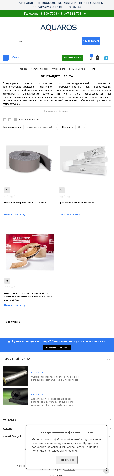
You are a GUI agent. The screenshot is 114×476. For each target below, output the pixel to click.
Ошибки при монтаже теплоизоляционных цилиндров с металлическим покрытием (55, 378)
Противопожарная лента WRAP (77, 202)
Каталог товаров (40, 69)
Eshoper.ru (69, 469)
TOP (106, 470)
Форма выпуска (77, 69)
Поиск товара (91, 41)
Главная (23, 69)
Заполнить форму (57, 347)
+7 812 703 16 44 (77, 13)
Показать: (68, 127)
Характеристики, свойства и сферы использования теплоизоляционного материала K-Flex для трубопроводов (52, 402)
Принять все (66, 459)
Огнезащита (58, 69)
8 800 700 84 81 (52, 13)
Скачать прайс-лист (29, 119)
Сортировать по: (12, 127)
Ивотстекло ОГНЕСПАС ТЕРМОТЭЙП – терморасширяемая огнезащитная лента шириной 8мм (28, 296)
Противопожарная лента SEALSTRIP (25, 202)
